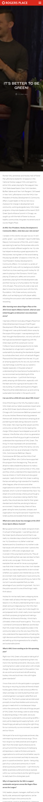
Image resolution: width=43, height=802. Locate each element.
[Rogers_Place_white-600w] (15, 2)
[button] (40, 2)
